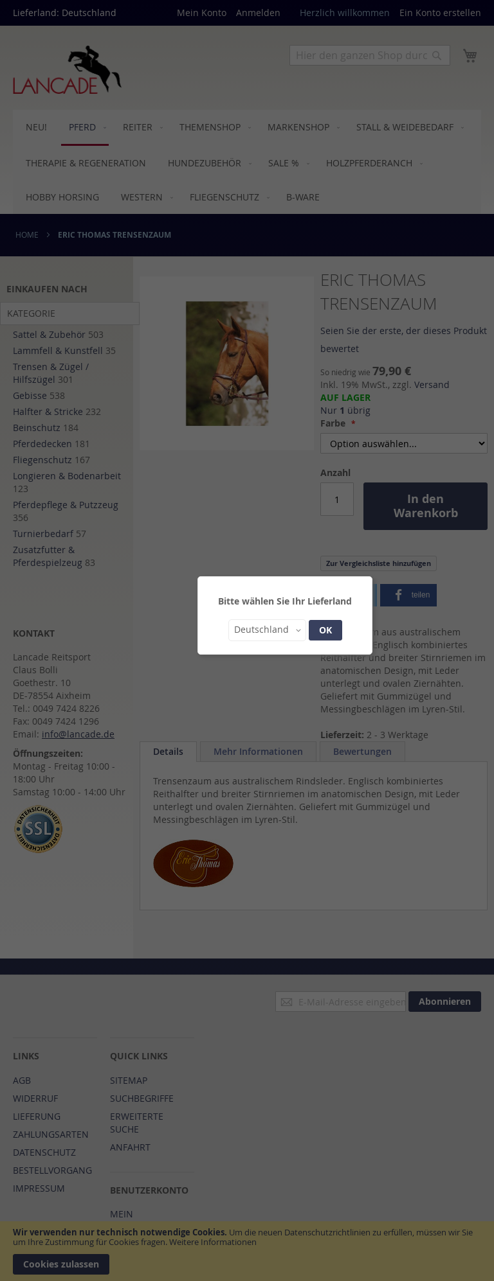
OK (325, 630)
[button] (267, 630)
